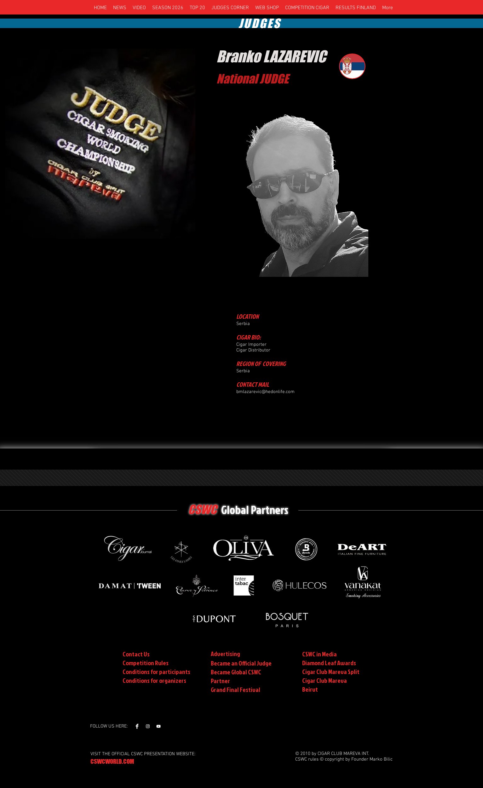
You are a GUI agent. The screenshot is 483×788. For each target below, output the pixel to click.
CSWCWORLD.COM (112, 761)
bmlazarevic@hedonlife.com (265, 392)
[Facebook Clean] (137, 726)
